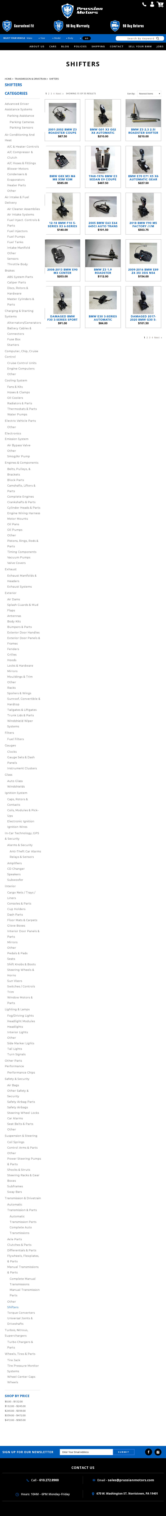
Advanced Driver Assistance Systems (18, 106)
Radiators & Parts (19, 403)
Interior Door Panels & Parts (23, 934)
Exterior (11, 593)
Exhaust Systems (19, 586)
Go (86, 38)
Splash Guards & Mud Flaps (22, 607)
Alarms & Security (20, 845)
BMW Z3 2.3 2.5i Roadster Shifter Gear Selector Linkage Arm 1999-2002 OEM (143, 131)
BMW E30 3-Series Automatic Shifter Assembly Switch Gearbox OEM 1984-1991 (103, 318)
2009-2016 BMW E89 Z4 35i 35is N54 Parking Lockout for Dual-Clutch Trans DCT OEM (143, 271)
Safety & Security (17, 1078)
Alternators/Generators (24, 322)
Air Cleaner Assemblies (23, 209)
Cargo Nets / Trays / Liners (21, 895)
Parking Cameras (22, 122)
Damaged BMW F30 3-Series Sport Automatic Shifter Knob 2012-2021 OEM (62, 318)
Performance (14, 1066)
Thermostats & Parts (22, 408)
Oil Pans (13, 524)
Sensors (12, 258)
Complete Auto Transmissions (21, 1230)
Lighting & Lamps (17, 1009)
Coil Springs (15, 1142)
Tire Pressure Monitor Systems (23, 1368)
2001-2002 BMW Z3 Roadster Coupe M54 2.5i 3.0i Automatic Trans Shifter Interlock (62, 131)
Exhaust (11, 569)
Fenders (13, 649)
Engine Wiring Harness (23, 513)
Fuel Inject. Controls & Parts (23, 223)
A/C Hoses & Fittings (21, 163)
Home (8, 79)
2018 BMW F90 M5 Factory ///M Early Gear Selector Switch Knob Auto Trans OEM (143, 224)
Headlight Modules (21, 1021)
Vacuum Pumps (18, 557)
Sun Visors (14, 980)
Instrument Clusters (22, 768)
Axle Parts (14, 1239)
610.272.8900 (49, 1480)
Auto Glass (15, 781)
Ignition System (16, 792)
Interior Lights (17, 1032)
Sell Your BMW (140, 46)
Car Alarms (15, 1118)
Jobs (160, 46)
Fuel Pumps (16, 236)
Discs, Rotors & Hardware (17, 290)
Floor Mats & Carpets (22, 920)
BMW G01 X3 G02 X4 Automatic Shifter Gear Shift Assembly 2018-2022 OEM (103, 131)
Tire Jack (13, 1360)
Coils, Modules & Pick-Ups (23, 813)
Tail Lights (14, 1048)
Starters (13, 344)
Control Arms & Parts (22, 1147)
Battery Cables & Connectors (19, 331)
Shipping (98, 46)
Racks (11, 687)
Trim (10, 992)
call (144, 4)
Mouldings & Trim (20, 676)
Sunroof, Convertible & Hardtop (23, 701)
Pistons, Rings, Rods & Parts (22, 543)
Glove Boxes (16, 925)
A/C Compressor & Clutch (20, 155)
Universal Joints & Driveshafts (20, 1321)
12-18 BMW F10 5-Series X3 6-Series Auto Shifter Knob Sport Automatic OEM (62, 224)
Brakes (10, 270)
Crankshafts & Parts (21, 502)
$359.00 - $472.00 (15, 1415)
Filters (9, 732)
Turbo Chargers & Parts (20, 1344)
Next (59, 93)
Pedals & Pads (17, 953)
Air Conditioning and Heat (20, 137)
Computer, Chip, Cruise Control (21, 354)
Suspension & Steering (21, 1135)
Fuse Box (14, 339)
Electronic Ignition (20, 821)
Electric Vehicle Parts (20, 420)
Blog (65, 46)
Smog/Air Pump (18, 456)
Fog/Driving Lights (20, 1015)
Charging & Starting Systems (19, 313)
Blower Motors (18, 168)
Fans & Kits (15, 386)
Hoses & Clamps (18, 392)
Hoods (11, 660)
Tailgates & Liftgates (22, 709)
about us (37, 46)
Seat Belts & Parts (20, 1124)
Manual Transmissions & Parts (23, 1269)
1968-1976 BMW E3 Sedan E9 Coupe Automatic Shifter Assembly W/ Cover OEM (103, 178)
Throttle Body (17, 264)
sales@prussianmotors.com (131, 1480)
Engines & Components (21, 462)
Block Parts (15, 480)
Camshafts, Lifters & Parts (21, 488)
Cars (52, 46)
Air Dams (13, 599)
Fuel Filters (15, 739)
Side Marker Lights (20, 1043)
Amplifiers (14, 863)
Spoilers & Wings (19, 693)
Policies (80, 46)
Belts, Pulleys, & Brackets (18, 472)
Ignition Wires (17, 826)
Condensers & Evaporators (17, 177)
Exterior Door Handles (23, 632)
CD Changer (16, 868)
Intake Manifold (18, 247)
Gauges (10, 745)
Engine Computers (21, 368)
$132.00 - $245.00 (15, 1406)
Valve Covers (16, 563)
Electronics (13, 433)
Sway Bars (14, 1191)
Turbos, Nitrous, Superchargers (16, 1333)
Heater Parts (16, 185)
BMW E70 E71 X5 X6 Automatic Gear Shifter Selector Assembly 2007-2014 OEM (143, 178)
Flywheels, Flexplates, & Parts (23, 1258)
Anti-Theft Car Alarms (25, 851)
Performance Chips (21, 1072)
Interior (10, 886)
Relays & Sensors (22, 857)
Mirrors (12, 671)
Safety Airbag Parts (21, 1101)
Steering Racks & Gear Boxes (23, 1178)
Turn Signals (16, 1054)
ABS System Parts (20, 277)
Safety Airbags (17, 1107)
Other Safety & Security (18, 1093)
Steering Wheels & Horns (20, 972)
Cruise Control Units (21, 363)
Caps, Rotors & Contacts (17, 802)
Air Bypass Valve (18, 445)
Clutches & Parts (19, 1244)
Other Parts (13, 1060)
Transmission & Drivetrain (30, 79)
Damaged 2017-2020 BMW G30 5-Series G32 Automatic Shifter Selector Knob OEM (143, 318)
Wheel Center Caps (21, 1376)
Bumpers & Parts (19, 627)
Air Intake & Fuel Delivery (17, 200)
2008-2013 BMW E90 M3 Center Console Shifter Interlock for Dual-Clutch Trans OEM (62, 271)
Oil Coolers (15, 397)
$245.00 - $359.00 (15, 1410)
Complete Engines (20, 496)
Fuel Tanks (15, 242)
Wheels (12, 1382)
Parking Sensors (21, 127)
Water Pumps (17, 414)
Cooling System (16, 380)
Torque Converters (21, 1312)
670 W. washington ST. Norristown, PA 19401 (125, 1493)
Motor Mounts (17, 518)
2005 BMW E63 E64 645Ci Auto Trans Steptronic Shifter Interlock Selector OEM (103, 224)
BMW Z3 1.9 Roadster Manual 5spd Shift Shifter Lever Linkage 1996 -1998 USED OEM (103, 271)
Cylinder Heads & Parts (23, 507)
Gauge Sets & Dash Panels (21, 760)
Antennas (14, 616)
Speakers (14, 874)
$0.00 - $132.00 (14, 1401)
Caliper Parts (16, 282)
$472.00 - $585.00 (15, 1420)
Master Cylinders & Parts (20, 302)
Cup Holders (16, 909)
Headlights (15, 1026)
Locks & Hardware (20, 665)
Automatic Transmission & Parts (22, 1207)
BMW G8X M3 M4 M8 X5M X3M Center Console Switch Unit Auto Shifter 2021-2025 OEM (62, 178)
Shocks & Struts (18, 1169)
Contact (117, 46)
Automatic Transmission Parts (23, 1219)
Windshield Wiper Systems (20, 723)
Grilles (12, 654)
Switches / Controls (21, 986)
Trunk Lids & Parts (20, 715)
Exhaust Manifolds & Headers (22, 578)
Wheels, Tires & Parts (20, 1353)
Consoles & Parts (19, 903)
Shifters (54, 79)
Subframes (15, 1186)
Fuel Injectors (17, 231)
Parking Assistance (20, 115)
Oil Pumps (14, 529)
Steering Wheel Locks (23, 1112)
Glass (8, 774)
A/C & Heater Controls (23, 146)
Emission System (17, 439)
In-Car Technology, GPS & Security (22, 836)
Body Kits (14, 621)
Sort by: (131, 93)
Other (11, 190)
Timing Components (21, 551)
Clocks (12, 751)
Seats (11, 958)
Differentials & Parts (21, 1250)
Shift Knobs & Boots (21, 964)
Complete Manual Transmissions (23, 1281)
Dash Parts (15, 914)
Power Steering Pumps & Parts (24, 1161)
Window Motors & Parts (20, 1000)
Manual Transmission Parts (25, 1292)
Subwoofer (15, 879)
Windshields (16, 786)
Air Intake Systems (20, 214)
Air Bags (13, 1085)
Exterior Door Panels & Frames (23, 641)
